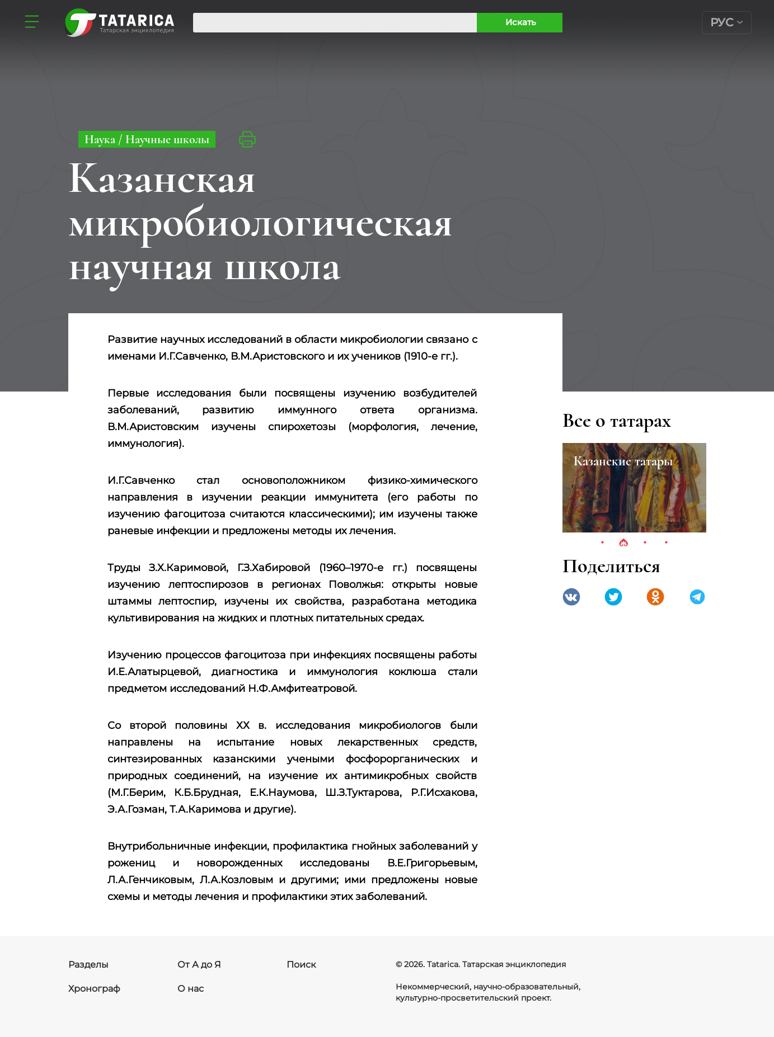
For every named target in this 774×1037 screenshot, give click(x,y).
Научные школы (167, 139)
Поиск (301, 964)
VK (571, 597)
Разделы (88, 964)
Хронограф (94, 988)
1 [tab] (602, 543)
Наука (101, 139)
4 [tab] (666, 543)
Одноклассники (655, 597)
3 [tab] (645, 543)
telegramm (697, 597)
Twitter (613, 597)
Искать (520, 22)
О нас (190, 988)
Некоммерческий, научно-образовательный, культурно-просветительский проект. (488, 992)
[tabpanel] (634, 487)
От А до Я (199, 964)
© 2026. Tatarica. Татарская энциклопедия (481, 964)
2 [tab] (623, 543)
